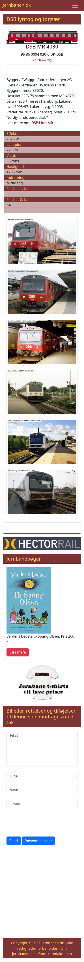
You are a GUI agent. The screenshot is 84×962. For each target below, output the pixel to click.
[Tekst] (42, 748)
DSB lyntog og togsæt (33, 19)
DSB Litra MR (42, 122)
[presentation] (40, 822)
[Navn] (42, 790)
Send (13, 840)
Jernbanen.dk (17, 5)
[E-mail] (42, 804)
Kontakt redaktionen (54, 953)
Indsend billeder (38, 840)
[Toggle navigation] (75, 5)
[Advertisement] (42, 892)
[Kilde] (42, 776)
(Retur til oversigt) (42, 60)
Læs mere (17, 652)
